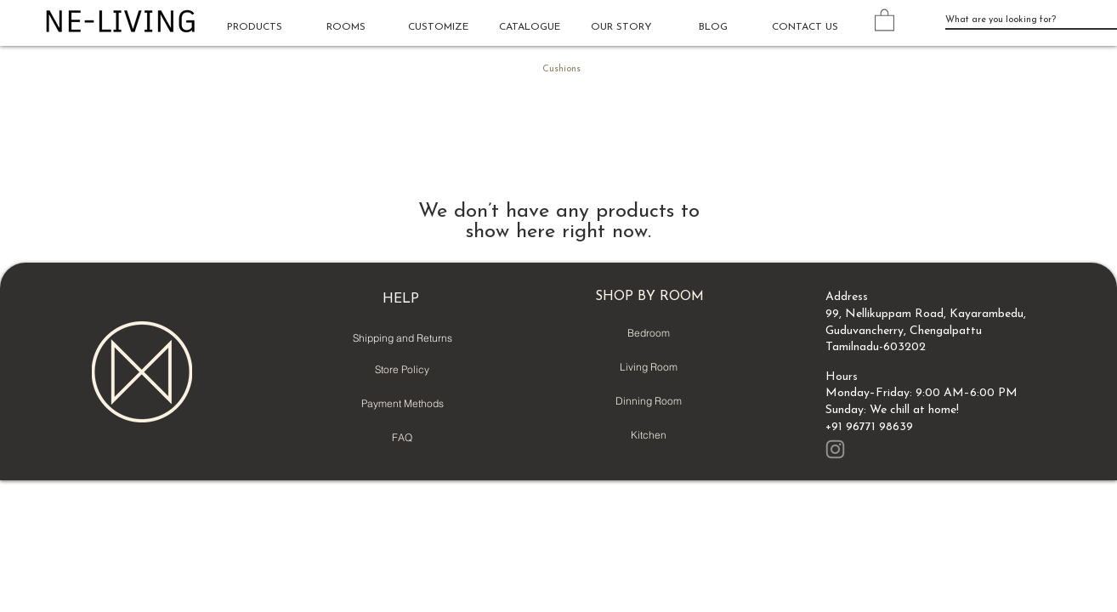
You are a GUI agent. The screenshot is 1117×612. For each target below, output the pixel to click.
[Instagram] (835, 449)
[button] (346, 27)
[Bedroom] (648, 333)
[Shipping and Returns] (402, 338)
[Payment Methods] (402, 404)
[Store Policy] (402, 370)
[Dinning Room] (648, 401)
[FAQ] (402, 438)
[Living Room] (648, 367)
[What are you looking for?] (1018, 20)
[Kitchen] (648, 435)
